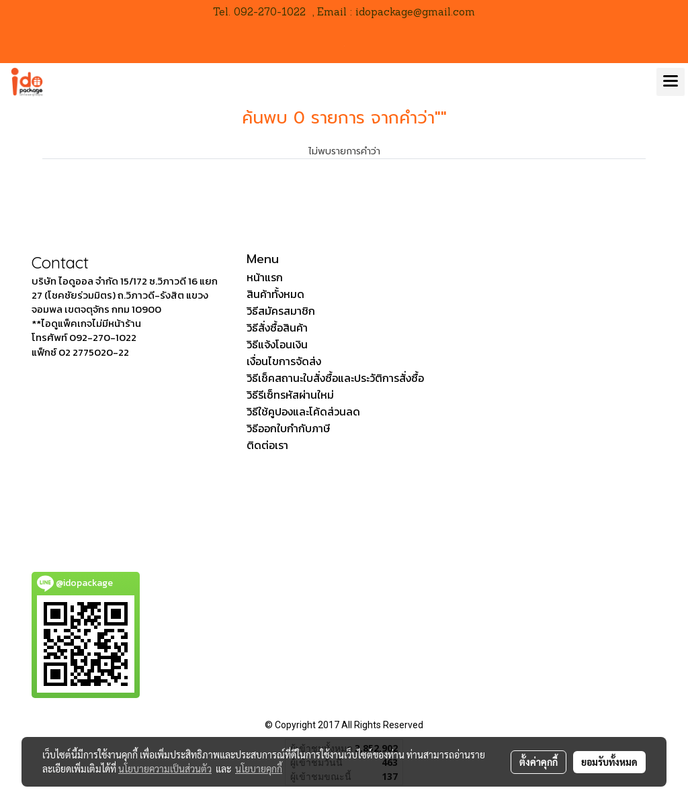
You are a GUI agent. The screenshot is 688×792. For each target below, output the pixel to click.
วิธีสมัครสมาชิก (281, 311)
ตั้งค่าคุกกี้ (538, 762)
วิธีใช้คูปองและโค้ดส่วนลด (303, 411)
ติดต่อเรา (267, 445)
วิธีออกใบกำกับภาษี (288, 428)
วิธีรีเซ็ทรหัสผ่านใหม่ (290, 395)
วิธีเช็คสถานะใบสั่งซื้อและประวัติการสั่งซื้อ (335, 378)
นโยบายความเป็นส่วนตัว (165, 768)
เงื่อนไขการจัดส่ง (284, 361)
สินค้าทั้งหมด (275, 294)
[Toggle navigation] (670, 82)
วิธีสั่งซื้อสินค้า (277, 327)
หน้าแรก (265, 277)
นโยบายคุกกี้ (258, 768)
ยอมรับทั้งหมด (609, 762)
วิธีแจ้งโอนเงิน (277, 344)
